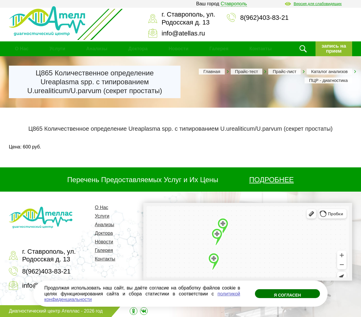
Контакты (260, 48)
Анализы (97, 48)
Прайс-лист (284, 71)
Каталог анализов (329, 71)
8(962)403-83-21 (264, 17)
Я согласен (287, 295)
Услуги (57, 48)
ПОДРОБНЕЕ (271, 180)
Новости (178, 48)
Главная (211, 71)
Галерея (219, 48)
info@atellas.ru (183, 33)
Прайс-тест (246, 71)
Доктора (137, 48)
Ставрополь (234, 3)
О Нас (21, 48)
